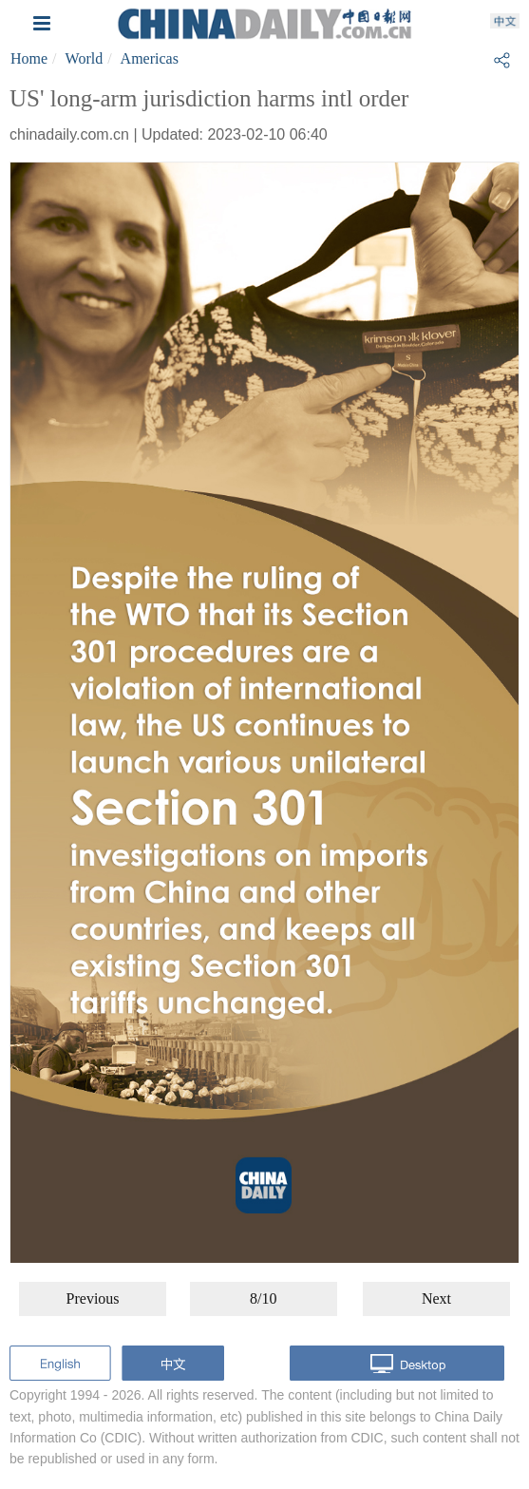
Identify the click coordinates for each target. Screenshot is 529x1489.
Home (28, 58)
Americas (150, 58)
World (85, 58)
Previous (93, 1298)
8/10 (263, 1298)
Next (436, 1298)
